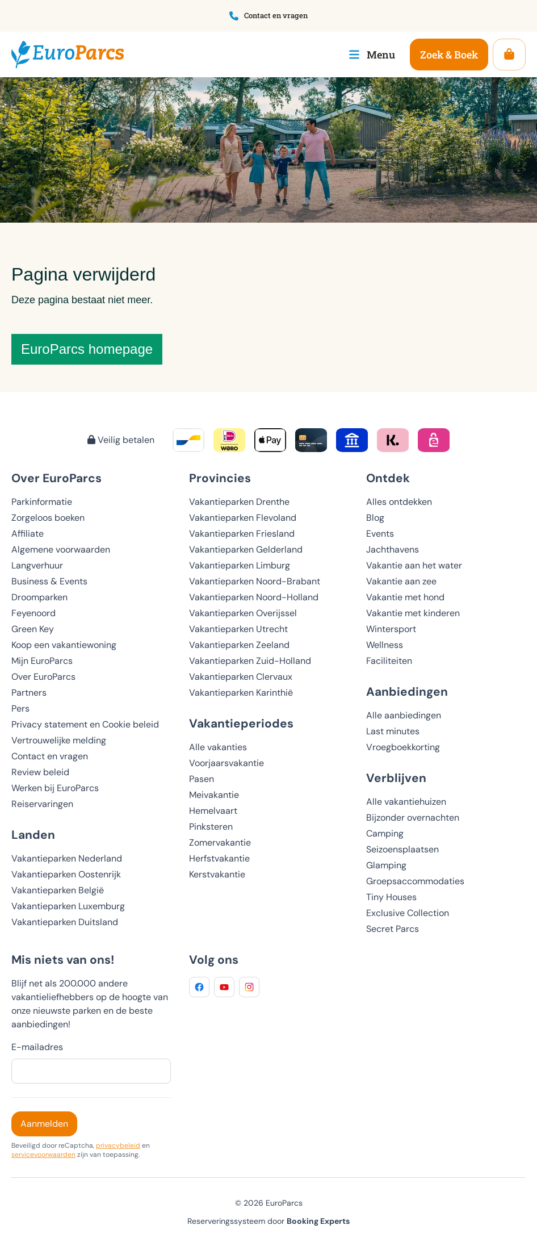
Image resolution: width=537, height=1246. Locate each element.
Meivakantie (214, 795)
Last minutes (392, 731)
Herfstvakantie (219, 858)
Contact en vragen (49, 756)
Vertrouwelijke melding (58, 740)
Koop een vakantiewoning (63, 645)
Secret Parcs (392, 929)
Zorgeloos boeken (48, 518)
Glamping (386, 865)
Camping (385, 833)
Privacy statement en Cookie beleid (85, 724)
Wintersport (391, 629)
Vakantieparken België (57, 890)
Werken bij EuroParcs (55, 788)
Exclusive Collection (407, 913)
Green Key (32, 629)
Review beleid (40, 772)
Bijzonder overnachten (412, 817)
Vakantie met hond (405, 597)
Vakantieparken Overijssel (243, 613)
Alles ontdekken (399, 502)
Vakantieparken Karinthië (241, 693)
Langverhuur (37, 565)
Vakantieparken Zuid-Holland (250, 661)
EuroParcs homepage (87, 349)
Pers (20, 708)
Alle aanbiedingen (403, 715)
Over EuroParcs (43, 677)
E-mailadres (37, 1047)
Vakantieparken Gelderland (246, 549)
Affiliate (27, 534)
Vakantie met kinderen (413, 613)
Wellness (384, 645)
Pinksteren (211, 827)
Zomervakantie (220, 842)
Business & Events (49, 581)
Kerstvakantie (217, 874)
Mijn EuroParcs (42, 661)
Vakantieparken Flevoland (242, 518)
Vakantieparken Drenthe (239, 502)
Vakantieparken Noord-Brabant (254, 581)
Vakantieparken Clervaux (240, 677)
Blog (375, 518)
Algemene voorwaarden (60, 549)
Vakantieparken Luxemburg (68, 906)
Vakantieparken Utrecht (238, 629)
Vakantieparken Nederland (66, 858)
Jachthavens (392, 549)
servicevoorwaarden (43, 1154)
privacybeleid (118, 1145)
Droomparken (39, 597)
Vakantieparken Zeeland (239, 645)
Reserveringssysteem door (268, 1221)
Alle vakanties (218, 747)
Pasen (201, 779)
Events (380, 534)
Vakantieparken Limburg (239, 565)
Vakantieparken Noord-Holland (253, 597)
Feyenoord (33, 613)
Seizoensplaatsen (402, 849)
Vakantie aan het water (414, 565)
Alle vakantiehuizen (406, 802)
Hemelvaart (213, 811)
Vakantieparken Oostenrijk (66, 874)
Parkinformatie (41, 502)
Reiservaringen (42, 804)
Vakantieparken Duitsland (64, 922)
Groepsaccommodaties (415, 881)
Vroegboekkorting (403, 747)
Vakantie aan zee (401, 581)
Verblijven (396, 777)
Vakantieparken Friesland (242, 534)
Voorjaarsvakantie (226, 763)
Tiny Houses (391, 897)
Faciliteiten (389, 661)
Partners (29, 693)
